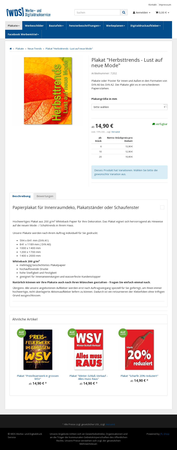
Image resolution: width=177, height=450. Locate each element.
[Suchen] (97, 12)
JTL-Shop (164, 433)
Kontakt (153, 4)
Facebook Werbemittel (23, 34)
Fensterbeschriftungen (85, 25)
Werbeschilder (34, 25)
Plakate (14, 25)
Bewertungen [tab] (45, 196)
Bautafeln (56, 25)
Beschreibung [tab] (21, 196)
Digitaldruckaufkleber (145, 25)
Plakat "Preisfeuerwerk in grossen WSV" (38, 377)
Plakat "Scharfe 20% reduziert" (139, 376)
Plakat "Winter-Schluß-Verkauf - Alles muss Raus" (88, 377)
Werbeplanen (115, 25)
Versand (115, 131)
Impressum (165, 4)
